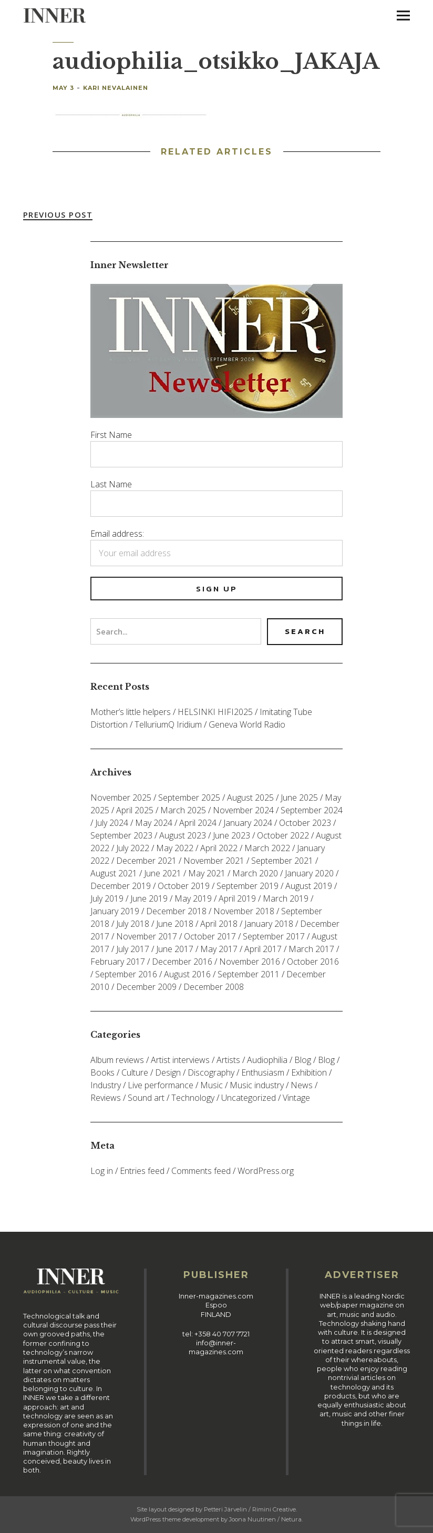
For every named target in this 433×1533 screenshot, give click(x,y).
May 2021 (206, 873)
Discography (211, 1072)
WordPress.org (266, 1171)
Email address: (117, 533)
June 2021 (162, 873)
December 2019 (120, 886)
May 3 (63, 87)
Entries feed (142, 1171)
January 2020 (309, 873)
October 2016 (313, 961)
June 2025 (299, 797)
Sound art (146, 1097)
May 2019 (193, 898)
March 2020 (255, 873)
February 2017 (117, 961)
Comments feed (201, 1171)
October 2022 (283, 835)
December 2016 (182, 961)
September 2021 (282, 860)
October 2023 (305, 823)
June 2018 (174, 923)
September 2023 (121, 835)
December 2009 (146, 987)
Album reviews (117, 1060)
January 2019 (114, 911)
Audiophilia (267, 1060)
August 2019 (308, 886)
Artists (228, 1060)
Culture (134, 1072)
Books (102, 1072)
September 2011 (249, 974)
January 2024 (247, 823)
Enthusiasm (262, 1072)
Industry (105, 1085)
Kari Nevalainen (115, 87)
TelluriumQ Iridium (168, 724)
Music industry (257, 1085)
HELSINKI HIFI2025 (215, 712)
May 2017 (219, 949)
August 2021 (113, 873)
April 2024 (198, 823)
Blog (302, 1060)
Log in (101, 1171)
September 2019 (248, 886)
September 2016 (126, 974)
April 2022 (219, 848)
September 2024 (312, 810)
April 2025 (134, 810)
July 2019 (106, 898)
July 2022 (132, 848)
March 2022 (267, 848)
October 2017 (210, 936)
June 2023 (231, 835)
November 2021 (213, 860)
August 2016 (187, 974)
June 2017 (174, 949)
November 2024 (243, 810)
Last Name (111, 484)
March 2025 (183, 810)
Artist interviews (180, 1060)
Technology (192, 1097)
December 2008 (213, 987)
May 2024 (153, 823)
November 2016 (249, 961)
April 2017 (263, 949)
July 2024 (111, 823)
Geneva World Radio (247, 724)
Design (168, 1072)
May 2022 (174, 848)
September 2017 (274, 936)
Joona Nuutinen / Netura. (266, 1519)
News (302, 1085)
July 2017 (132, 949)
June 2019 (149, 898)
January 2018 (268, 923)
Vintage (296, 1097)
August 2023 (182, 835)
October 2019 (184, 886)
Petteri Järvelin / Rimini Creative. (250, 1509)
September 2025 (189, 797)
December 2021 (146, 860)
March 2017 (311, 949)
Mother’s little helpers (130, 712)
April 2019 (237, 898)
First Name (111, 435)
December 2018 (176, 911)
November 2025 (120, 797)
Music (211, 1085)
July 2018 (132, 923)
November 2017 (146, 936)
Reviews (105, 1097)
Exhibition (309, 1072)
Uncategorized (248, 1097)
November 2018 (243, 911)
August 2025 (250, 797)
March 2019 (285, 898)
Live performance (160, 1085)
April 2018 (219, 923)
